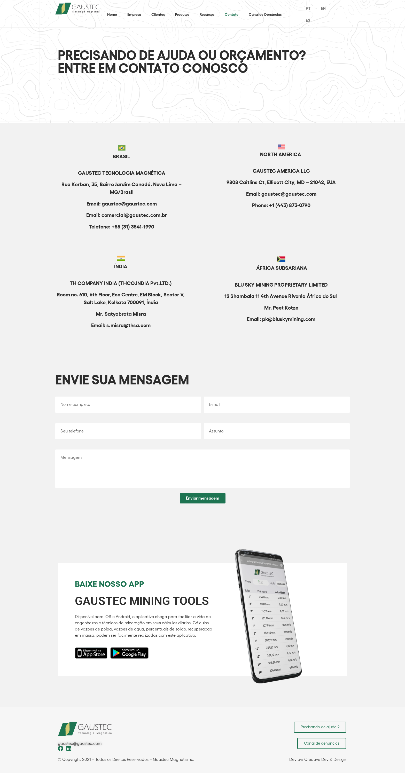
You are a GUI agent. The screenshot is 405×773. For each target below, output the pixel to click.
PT (308, 8)
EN (323, 8)
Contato (231, 14)
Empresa (134, 14)
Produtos (182, 14)
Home (112, 14)
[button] (320, 727)
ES (308, 20)
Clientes (158, 14)
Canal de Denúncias (265, 14)
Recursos (207, 14)
